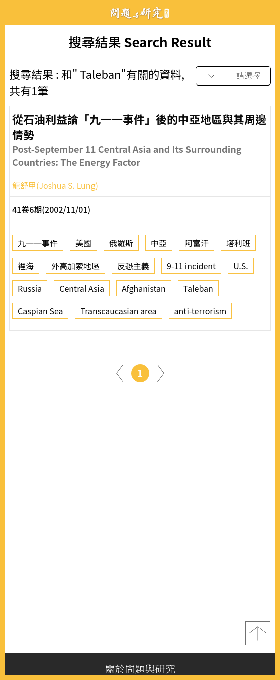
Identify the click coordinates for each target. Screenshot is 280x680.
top (257, 633)
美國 (83, 246)
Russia (30, 291)
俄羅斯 (121, 246)
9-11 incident (191, 269)
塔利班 (238, 246)
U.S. (240, 269)
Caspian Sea (40, 314)
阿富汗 (196, 246)
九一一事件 (38, 246)
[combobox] (233, 76)
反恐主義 (133, 269)
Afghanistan (144, 291)
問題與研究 (140, 13)
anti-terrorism (200, 314)
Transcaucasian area (118, 314)
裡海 (26, 269)
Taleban (198, 291)
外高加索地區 (75, 269)
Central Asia (81, 291)
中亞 (159, 246)
